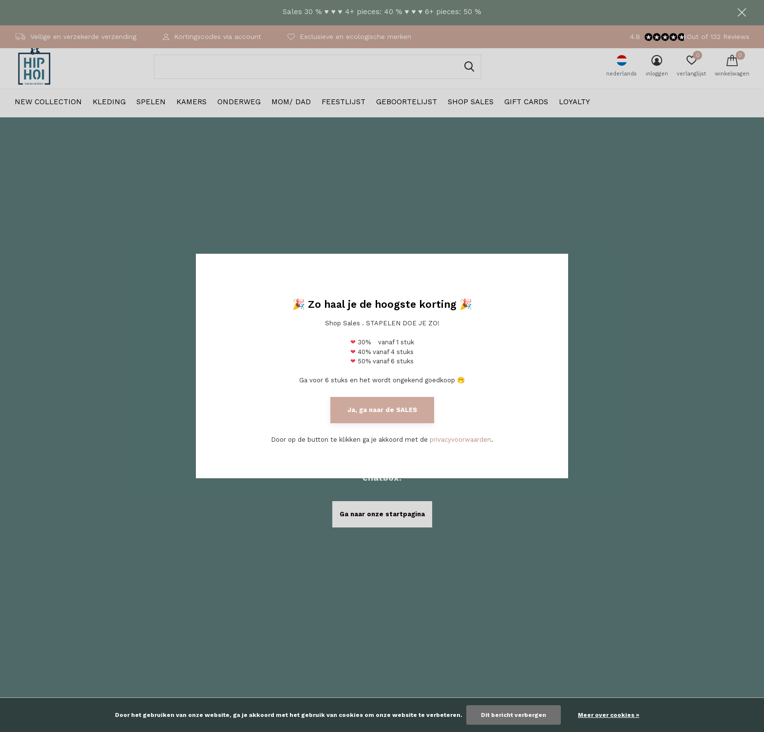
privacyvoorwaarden (460, 439)
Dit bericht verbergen (513, 715)
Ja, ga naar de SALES (382, 409)
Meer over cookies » (608, 715)
